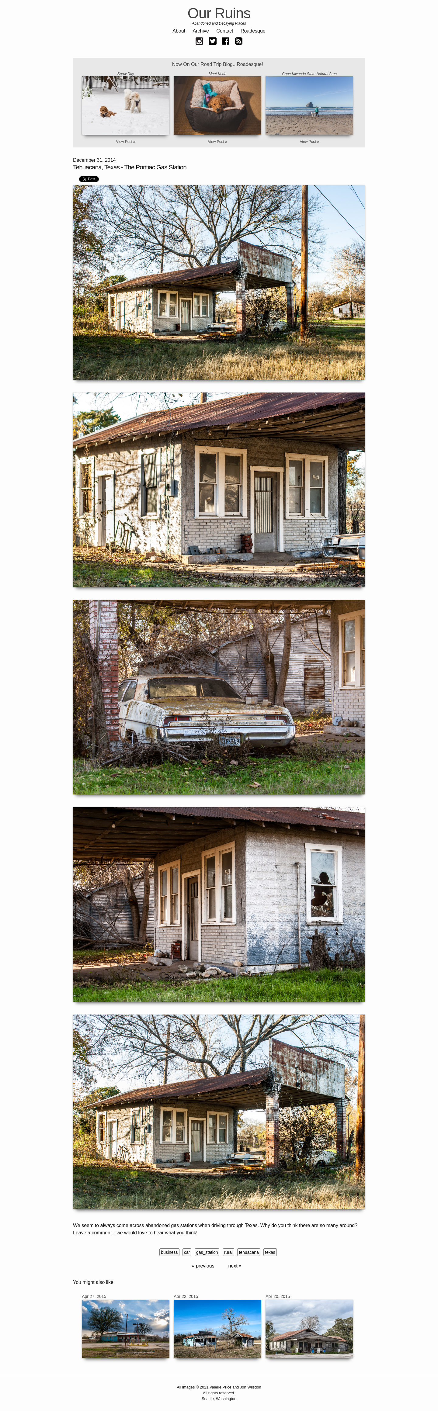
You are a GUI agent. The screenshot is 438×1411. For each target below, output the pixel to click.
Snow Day (125, 74)
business (169, 1252)
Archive (201, 30)
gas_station (207, 1252)
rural (228, 1252)
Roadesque (253, 30)
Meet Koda (217, 74)
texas (270, 1252)
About (178, 30)
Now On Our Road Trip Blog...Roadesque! (217, 64)
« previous (203, 1265)
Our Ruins (218, 13)
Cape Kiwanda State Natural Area (309, 74)
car (187, 1252)
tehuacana (249, 1252)
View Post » (125, 142)
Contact (224, 30)
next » (235, 1265)
